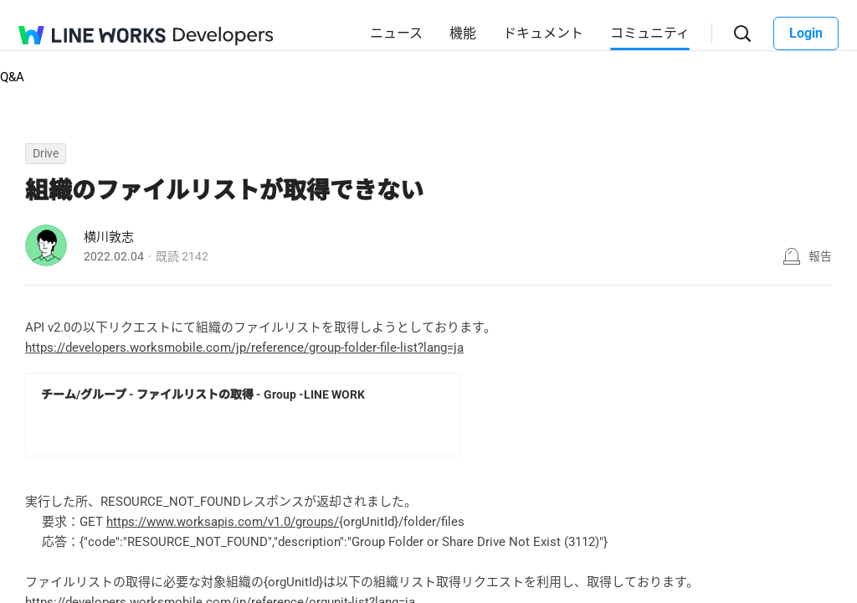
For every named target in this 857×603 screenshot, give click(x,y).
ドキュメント (543, 33)
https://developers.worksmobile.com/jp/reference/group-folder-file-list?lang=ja (244, 347)
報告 (820, 256)
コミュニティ (650, 33)
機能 (462, 33)
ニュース (396, 33)
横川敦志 (109, 237)
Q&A (12, 77)
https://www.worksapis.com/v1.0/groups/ (222, 521)
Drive (46, 153)
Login (806, 33)
